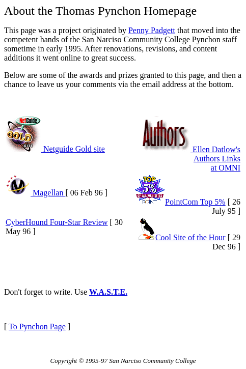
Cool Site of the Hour (182, 237)
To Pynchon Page (37, 326)
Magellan (35, 192)
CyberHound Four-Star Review (57, 222)
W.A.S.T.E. (108, 292)
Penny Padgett (151, 30)
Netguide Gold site (55, 149)
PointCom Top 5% (180, 201)
